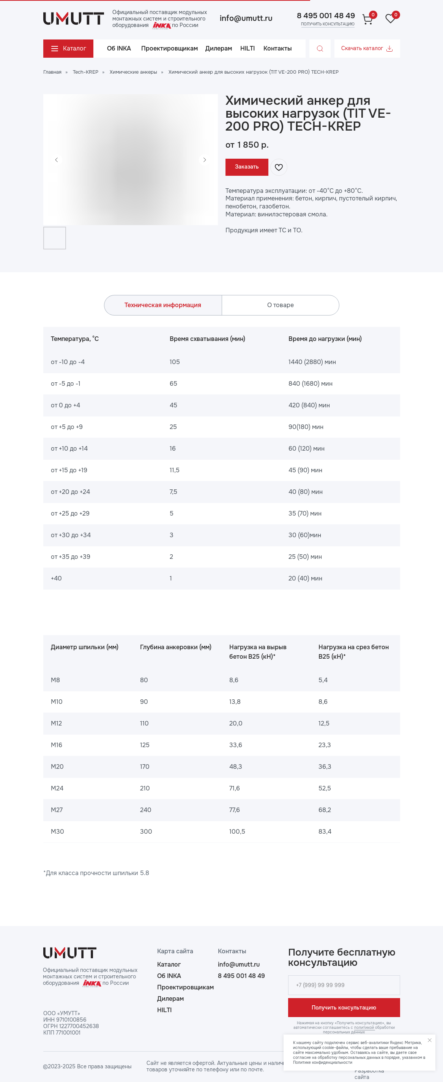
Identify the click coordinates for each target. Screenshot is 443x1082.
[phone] (344, 985)
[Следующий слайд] (204, 160)
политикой (364, 1027)
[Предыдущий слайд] (56, 160)
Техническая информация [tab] (163, 305)
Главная (52, 72)
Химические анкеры (133, 72)
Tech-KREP (85, 72)
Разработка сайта (369, 1073)
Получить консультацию (344, 1007)
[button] (327, 24)
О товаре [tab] (280, 305)
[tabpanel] (221, 458)
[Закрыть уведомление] (430, 1040)
